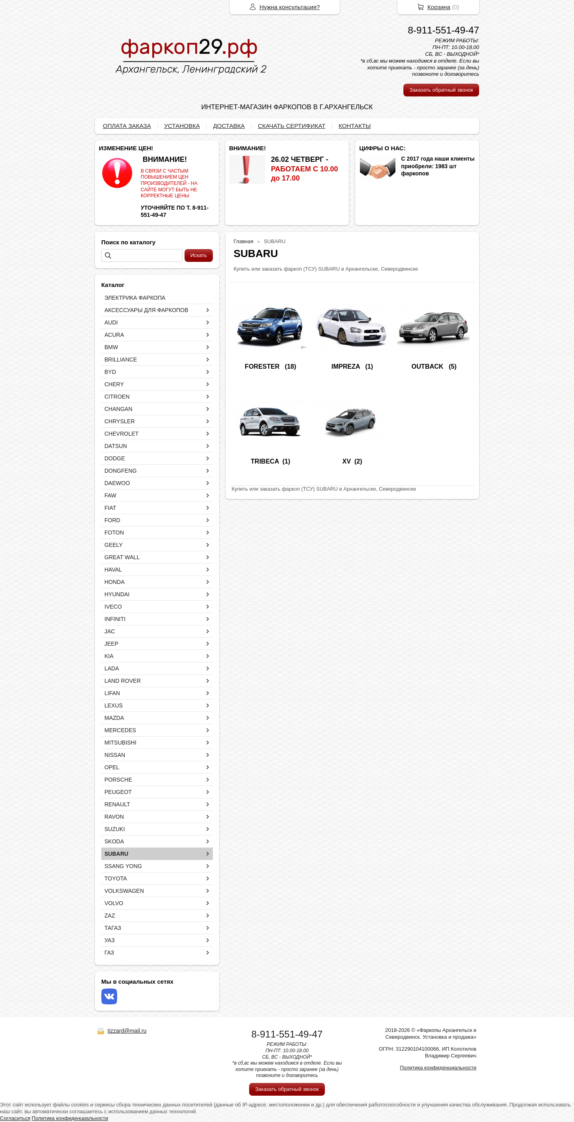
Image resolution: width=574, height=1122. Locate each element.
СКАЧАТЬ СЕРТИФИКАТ (291, 125)
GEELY (113, 545)
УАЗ (109, 940)
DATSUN (115, 446)
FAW (110, 495)
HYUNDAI (117, 594)
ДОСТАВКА (229, 125)
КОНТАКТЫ (354, 125)
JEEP (111, 644)
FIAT (110, 508)
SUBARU (116, 854)
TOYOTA (115, 878)
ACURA (114, 335)
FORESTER (263, 366)
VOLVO (113, 903)
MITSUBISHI (120, 742)
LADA (111, 668)
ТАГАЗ (112, 928)
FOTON (114, 532)
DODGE (114, 458)
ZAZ (109, 915)
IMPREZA (347, 366)
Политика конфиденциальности (438, 1068)
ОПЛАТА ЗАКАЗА (127, 125)
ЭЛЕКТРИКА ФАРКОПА (134, 298)
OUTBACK (428, 366)
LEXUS (113, 705)
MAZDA (114, 718)
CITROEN (117, 396)
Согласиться (15, 1118)
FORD (112, 520)
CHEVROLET (121, 433)
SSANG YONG (123, 866)
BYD (110, 372)
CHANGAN (118, 409)
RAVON (114, 816)
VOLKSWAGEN (124, 891)
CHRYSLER (119, 421)
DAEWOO (117, 483)
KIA (109, 656)
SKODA (114, 841)
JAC (109, 631)
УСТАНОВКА (182, 125)
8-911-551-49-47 (443, 30)
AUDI (111, 322)
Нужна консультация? (289, 7)
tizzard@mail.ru (127, 1031)
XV (346, 461)
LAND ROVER (122, 681)
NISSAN (114, 755)
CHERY (114, 384)
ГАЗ (109, 952)
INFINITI (115, 619)
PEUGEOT (118, 792)
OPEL (111, 767)
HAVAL (113, 569)
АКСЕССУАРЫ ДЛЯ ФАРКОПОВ (146, 310)
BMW (111, 347)
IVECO (113, 606)
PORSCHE (118, 779)
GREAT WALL (122, 557)
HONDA (114, 582)
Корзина (438, 7)
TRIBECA (265, 461)
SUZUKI (114, 829)
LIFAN (112, 693)
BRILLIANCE (120, 359)
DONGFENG (120, 471)
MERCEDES (120, 730)
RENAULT (117, 804)
